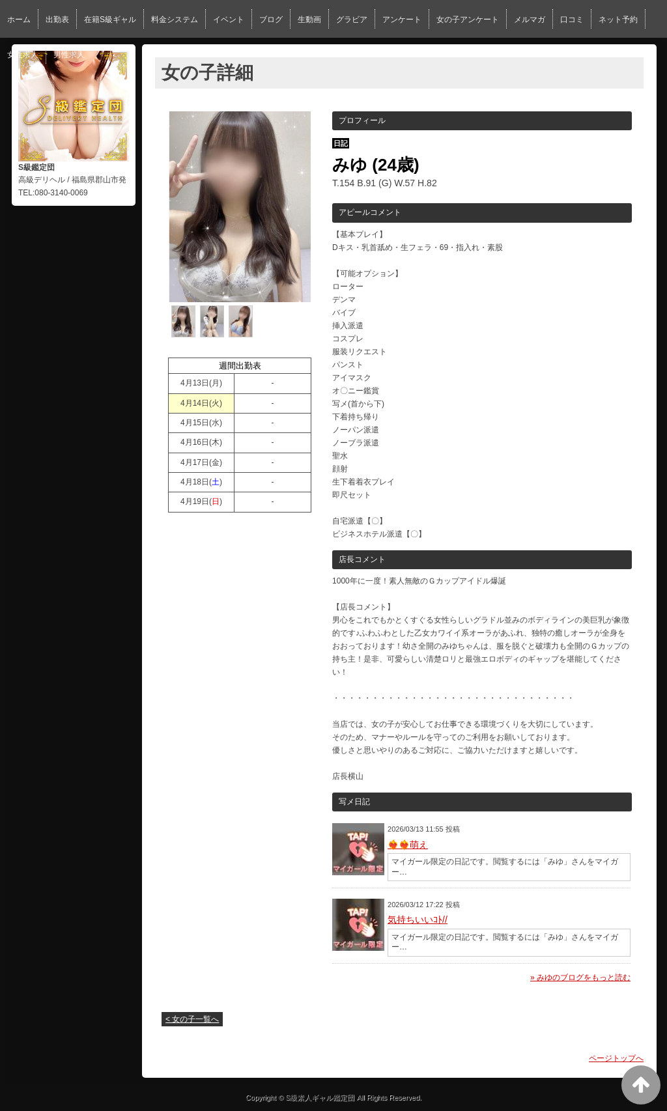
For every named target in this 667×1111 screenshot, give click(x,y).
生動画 (309, 19)
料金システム (174, 19)
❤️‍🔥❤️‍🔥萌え (408, 844)
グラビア (351, 19)
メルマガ (529, 19)
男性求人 (69, 54)
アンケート (401, 19)
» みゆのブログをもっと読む (580, 977)
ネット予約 (618, 19)
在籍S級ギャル (110, 19)
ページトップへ (616, 1058)
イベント (228, 19)
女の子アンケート (467, 19)
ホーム (19, 19)
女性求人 (22, 54)
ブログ (271, 19)
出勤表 (57, 19)
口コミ (572, 19)
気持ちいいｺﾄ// (417, 919)
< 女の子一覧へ (192, 1019)
